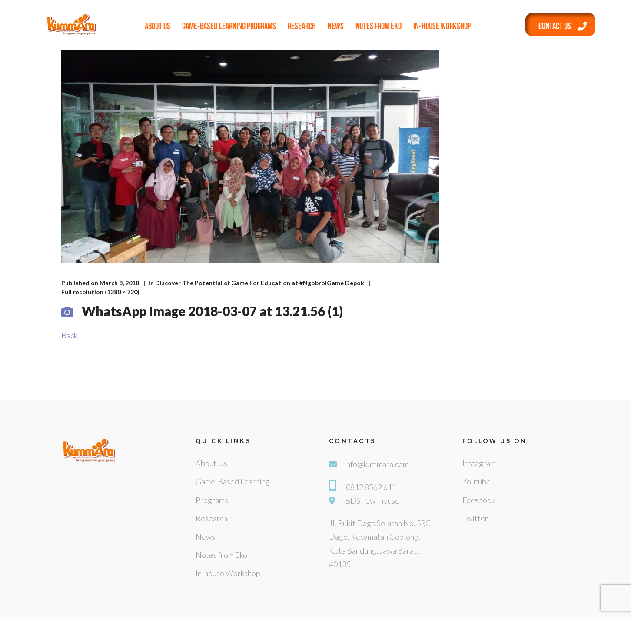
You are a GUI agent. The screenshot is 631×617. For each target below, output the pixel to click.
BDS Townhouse (372, 500)
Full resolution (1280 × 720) (100, 292)
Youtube (476, 481)
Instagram (479, 463)
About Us (157, 26)
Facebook (478, 500)
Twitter (475, 518)
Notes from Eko (378, 26)
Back (69, 335)
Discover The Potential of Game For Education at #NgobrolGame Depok (259, 283)
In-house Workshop (442, 26)
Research (302, 26)
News (336, 26)
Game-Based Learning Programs (229, 26)
